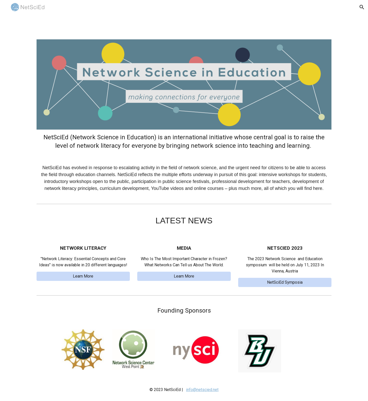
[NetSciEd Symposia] (284, 282)
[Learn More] (83, 276)
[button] (362, 7)
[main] (184, 163)
